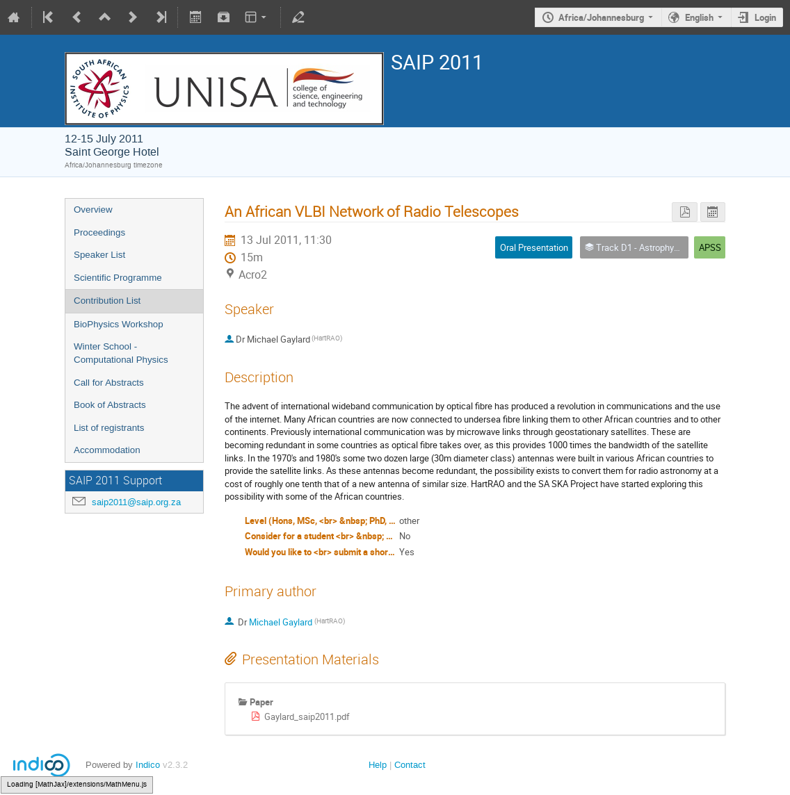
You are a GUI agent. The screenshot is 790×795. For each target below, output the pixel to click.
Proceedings (99, 232)
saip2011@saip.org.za (136, 502)
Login (765, 17)
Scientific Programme (118, 277)
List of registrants (109, 428)
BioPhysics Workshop (118, 324)
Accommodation (107, 450)
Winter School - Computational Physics (121, 353)
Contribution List (107, 300)
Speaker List (99, 254)
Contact (410, 765)
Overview (93, 209)
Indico (148, 765)
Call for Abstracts (109, 382)
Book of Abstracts (110, 405)
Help (378, 765)
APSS (710, 247)
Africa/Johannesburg (601, 17)
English (699, 17)
